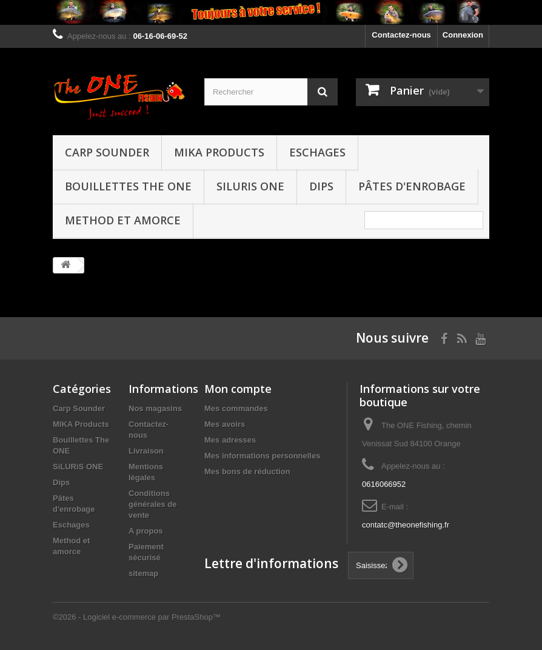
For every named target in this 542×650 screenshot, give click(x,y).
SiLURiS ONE (250, 186)
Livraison (146, 450)
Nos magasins (155, 408)
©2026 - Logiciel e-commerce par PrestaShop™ (137, 617)
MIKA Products (219, 152)
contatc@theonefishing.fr (405, 524)
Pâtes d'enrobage (412, 186)
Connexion (463, 34)
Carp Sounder (107, 152)
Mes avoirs (224, 424)
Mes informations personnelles (262, 455)
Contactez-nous (401, 34)
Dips (321, 186)
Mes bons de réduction (247, 471)
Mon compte (238, 388)
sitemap (143, 573)
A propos (146, 530)
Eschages (317, 152)
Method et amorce (123, 220)
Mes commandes (236, 408)
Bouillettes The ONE (128, 186)
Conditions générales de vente (153, 504)
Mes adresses (230, 439)
